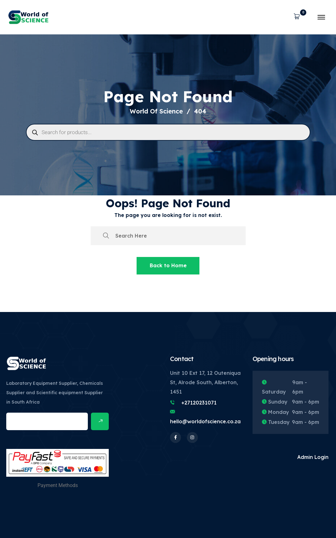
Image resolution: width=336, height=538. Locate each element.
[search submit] (106, 235)
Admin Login (312, 457)
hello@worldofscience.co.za (205, 421)
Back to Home (168, 265)
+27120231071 (199, 403)
